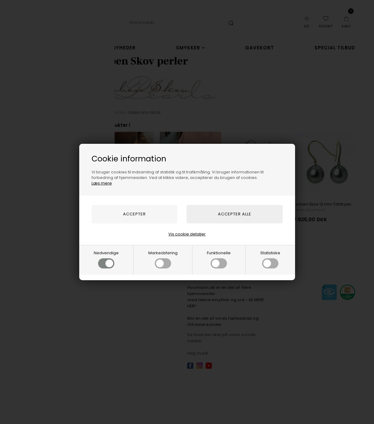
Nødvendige (106, 259)
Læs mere (102, 183)
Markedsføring (163, 259)
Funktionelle (219, 259)
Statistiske (270, 259)
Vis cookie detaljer (187, 234)
